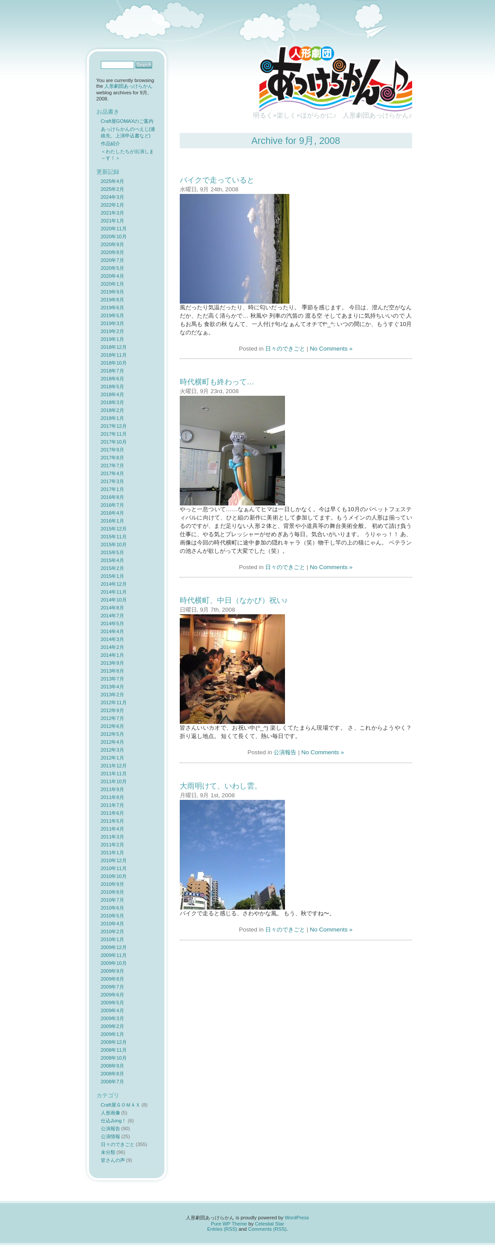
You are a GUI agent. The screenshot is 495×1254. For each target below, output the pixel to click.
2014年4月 (112, 631)
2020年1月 (112, 284)
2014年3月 (112, 639)
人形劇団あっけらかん (128, 86)
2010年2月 (112, 931)
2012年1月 (112, 757)
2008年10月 (114, 1058)
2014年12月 (114, 584)
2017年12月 (114, 426)
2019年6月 (112, 307)
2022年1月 (112, 205)
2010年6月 (112, 907)
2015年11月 (114, 536)
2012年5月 (112, 734)
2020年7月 (112, 260)
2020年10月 (114, 236)
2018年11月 (114, 355)
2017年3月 (112, 481)
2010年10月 (114, 876)
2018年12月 (114, 347)
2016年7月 (112, 505)
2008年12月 (114, 1042)
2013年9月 (112, 663)
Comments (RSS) (267, 1229)
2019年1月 (112, 339)
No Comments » (331, 348)
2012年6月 (112, 726)
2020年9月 (112, 244)
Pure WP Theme (229, 1223)
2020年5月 (112, 268)
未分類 (108, 1152)
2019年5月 (112, 315)
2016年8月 (112, 497)
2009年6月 (112, 994)
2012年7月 (112, 718)
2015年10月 (114, 544)
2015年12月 (114, 528)
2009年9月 (112, 971)
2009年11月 (114, 955)
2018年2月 (112, 410)
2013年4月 (112, 686)
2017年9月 (112, 449)
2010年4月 (112, 923)
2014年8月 (112, 607)
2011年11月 (114, 773)
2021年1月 (112, 220)
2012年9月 (112, 710)
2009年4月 (112, 1010)
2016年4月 (112, 513)
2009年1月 (112, 1034)
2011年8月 (112, 797)
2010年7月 (112, 900)
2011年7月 (112, 805)
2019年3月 (112, 323)
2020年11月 (114, 228)
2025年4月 (112, 181)
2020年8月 (112, 252)
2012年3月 (112, 749)
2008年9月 (112, 1065)
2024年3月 (112, 197)
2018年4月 (112, 394)
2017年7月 (112, 465)
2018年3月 (112, 402)
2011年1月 (112, 852)
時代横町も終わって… (217, 381)
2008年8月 (112, 1073)
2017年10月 (114, 441)
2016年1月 (112, 520)
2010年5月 (112, 915)
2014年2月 (112, 647)
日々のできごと (285, 348)
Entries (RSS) (222, 1229)
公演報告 (285, 752)
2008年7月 (112, 1081)
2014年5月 (112, 623)
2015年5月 (112, 552)
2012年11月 (114, 702)
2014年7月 (112, 615)
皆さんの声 (113, 1160)
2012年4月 (112, 742)
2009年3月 (112, 1018)
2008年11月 (114, 1050)
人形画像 (110, 1112)
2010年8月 (112, 892)
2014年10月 (114, 599)
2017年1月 (112, 489)
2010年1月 (112, 939)
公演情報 (110, 1136)
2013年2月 (112, 694)
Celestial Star (269, 1223)
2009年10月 (114, 963)
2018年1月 (112, 418)
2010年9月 (112, 884)
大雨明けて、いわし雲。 (221, 785)
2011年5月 (112, 821)
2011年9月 (112, 789)
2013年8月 (112, 671)
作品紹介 (110, 143)
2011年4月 (112, 828)
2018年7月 (112, 370)
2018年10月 (114, 362)
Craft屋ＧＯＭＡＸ (120, 1104)
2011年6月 (112, 813)
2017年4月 (112, 473)
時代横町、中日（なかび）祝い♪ (234, 600)
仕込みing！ (114, 1120)
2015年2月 (112, 568)
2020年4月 (112, 276)
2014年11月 (114, 592)
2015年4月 (112, 560)
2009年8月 (112, 979)
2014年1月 (112, 655)
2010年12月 (114, 860)
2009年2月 (112, 1026)
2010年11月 (114, 868)
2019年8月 (112, 299)
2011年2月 (112, 844)
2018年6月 (112, 378)
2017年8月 (112, 457)
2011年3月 (112, 836)
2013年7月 (112, 678)
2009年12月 (114, 947)
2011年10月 (114, 781)
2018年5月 (112, 386)
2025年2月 (112, 189)
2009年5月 (112, 1002)
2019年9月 (112, 291)
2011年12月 (114, 765)
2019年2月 (112, 331)
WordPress (297, 1217)
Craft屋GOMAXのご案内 (127, 121)
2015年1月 (112, 576)
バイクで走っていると (217, 180)
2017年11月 (114, 434)
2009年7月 (112, 986)
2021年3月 (112, 212)
